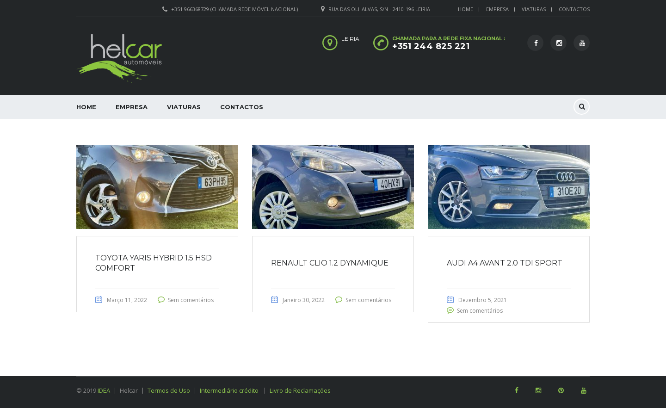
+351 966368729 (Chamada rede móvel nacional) (234, 9)
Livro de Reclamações (300, 390)
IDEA (104, 390)
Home (465, 9)
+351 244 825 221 (430, 46)
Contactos (574, 9)
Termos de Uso (169, 390)
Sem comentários (191, 300)
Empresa (497, 9)
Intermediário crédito (232, 390)
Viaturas (534, 9)
